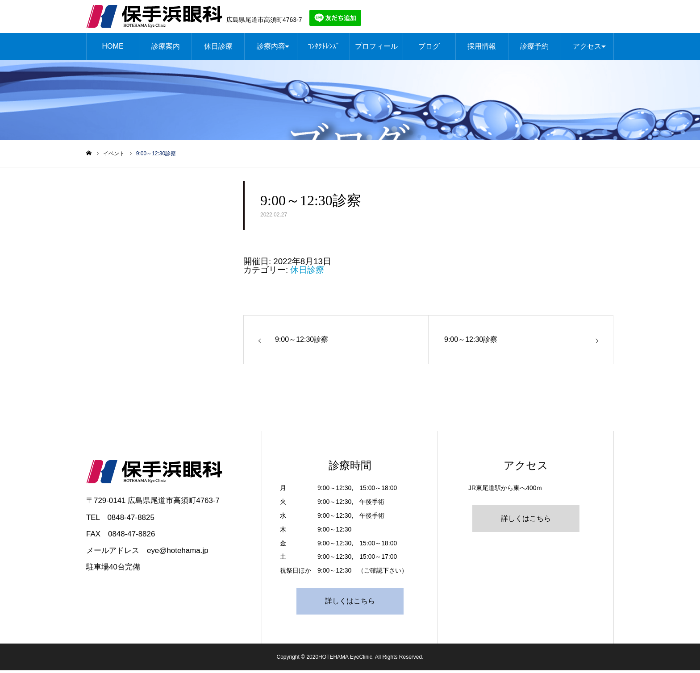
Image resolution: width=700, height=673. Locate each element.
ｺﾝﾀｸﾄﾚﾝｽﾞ (324, 49)
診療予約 (534, 49)
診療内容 (271, 49)
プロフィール (376, 49)
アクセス (587, 49)
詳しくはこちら (350, 603)
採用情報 (481, 49)
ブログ (429, 49)
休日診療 (218, 49)
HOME (113, 49)
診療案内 (165, 49)
